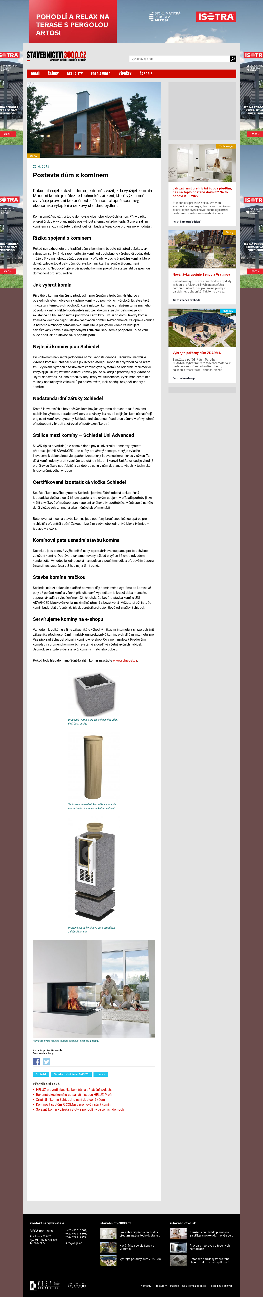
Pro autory (161, 1285)
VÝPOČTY (125, 74)
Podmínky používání (221, 1285)
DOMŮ (35, 74)
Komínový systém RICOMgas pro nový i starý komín (73, 1105)
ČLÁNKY (53, 74)
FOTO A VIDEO (101, 74)
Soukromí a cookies (194, 1285)
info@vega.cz (74, 1243)
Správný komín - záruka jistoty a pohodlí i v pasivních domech (80, 1109)
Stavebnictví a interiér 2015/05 (71, 1074)
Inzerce (174, 1285)
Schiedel (41, 1074)
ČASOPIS (146, 74)
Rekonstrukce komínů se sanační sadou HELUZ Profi (74, 1095)
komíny (101, 1074)
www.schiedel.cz (125, 660)
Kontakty (146, 1285)
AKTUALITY (75, 74)
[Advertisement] (94, 1154)
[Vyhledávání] (179, 59)
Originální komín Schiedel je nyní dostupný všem (70, 1100)
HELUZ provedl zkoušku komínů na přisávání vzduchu (74, 1090)
